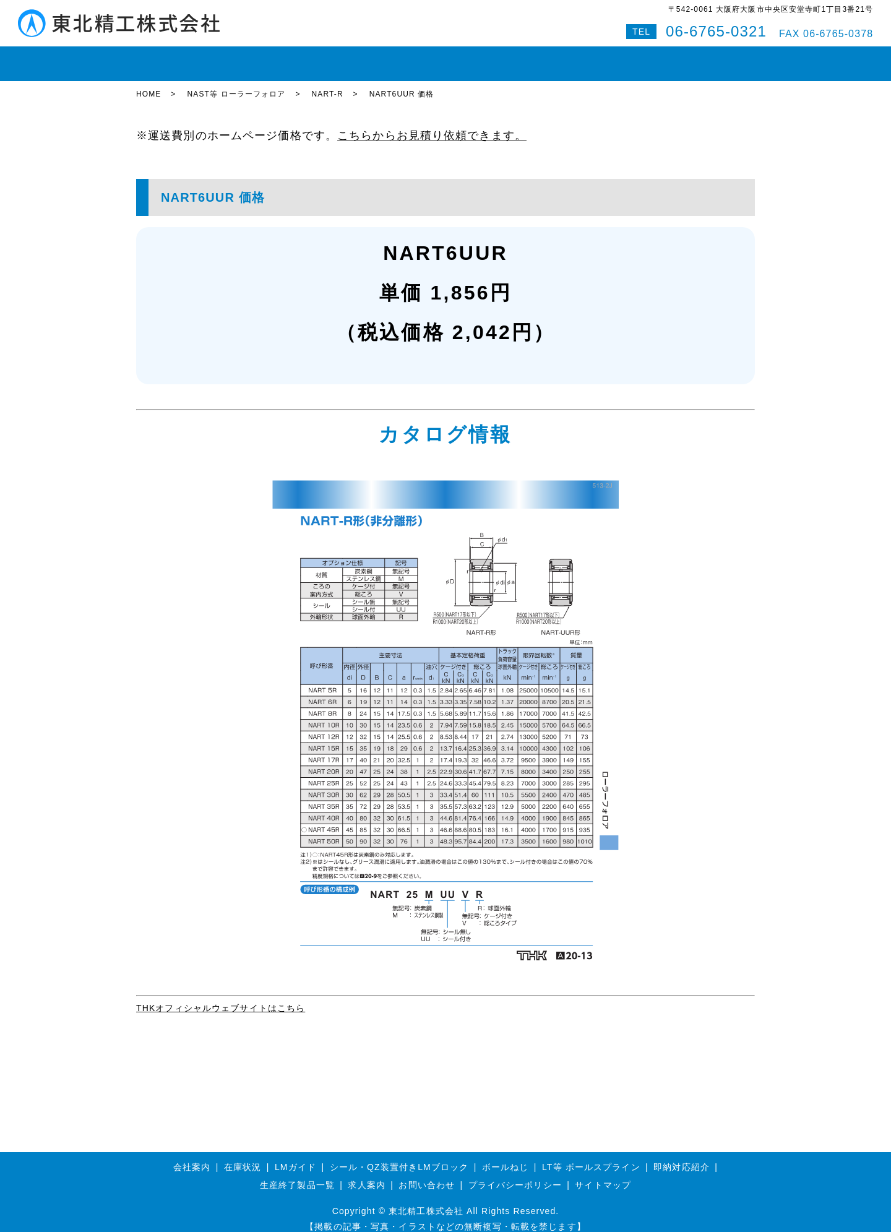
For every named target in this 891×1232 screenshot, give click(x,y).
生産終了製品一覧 (297, 1174)
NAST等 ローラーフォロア (236, 83)
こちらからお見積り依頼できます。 (432, 125)
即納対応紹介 (488, 58)
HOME (158, 58)
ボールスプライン (405, 58)
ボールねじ (327, 58)
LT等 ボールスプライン (591, 1156)
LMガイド (265, 58)
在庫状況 (209, 58)
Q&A (672, 58)
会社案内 (552, 58)
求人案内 (366, 1174)
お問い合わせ (616, 58)
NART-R (327, 83)
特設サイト (723, 58)
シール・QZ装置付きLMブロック (399, 1156)
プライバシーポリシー (515, 1174)
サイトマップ (603, 1174)
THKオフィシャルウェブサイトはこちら (220, 997)
